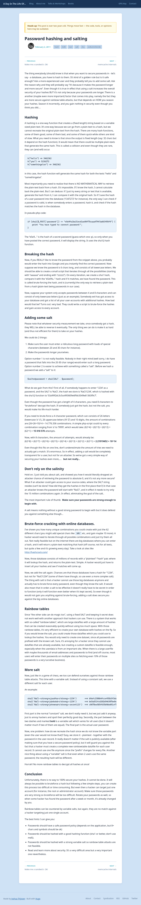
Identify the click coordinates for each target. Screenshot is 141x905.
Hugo (37, 898)
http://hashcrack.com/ (36, 552)
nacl (70, 47)
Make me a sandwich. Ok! (36, 64)
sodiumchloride (94, 47)
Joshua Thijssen (18, 898)
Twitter (134, 898)
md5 (64, 47)
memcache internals (107, 64)
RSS (118, 898)
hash (57, 47)
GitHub (125, 898)
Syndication (108, 898)
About (88, 898)
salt (76, 47)
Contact (97, 898)
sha (82, 47)
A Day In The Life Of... (14, 3)
